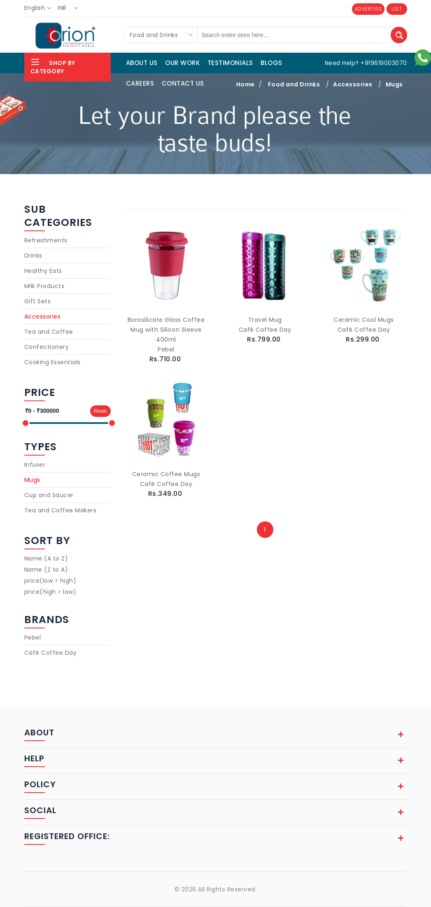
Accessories (42, 316)
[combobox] (40, 8)
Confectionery (46, 347)
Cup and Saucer (49, 495)
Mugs (32, 480)
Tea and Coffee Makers (60, 510)
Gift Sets (37, 301)
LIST (396, 8)
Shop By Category (52, 66)
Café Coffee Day (50, 653)
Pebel (32, 637)
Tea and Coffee (48, 332)
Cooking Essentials (52, 362)
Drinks (33, 255)
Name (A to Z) (46, 558)
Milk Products (44, 286)
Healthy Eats (43, 271)
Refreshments (46, 240)
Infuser (35, 464)
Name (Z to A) (46, 569)
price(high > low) (50, 592)
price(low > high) (50, 581)
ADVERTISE (368, 8)
